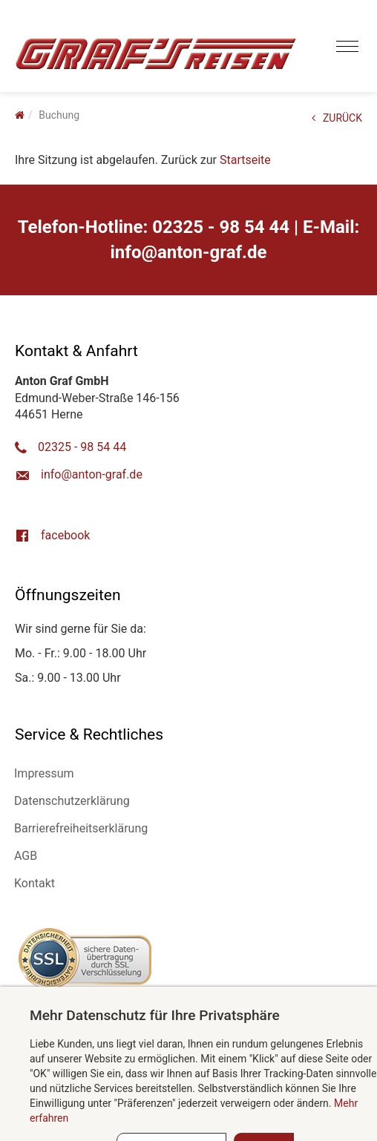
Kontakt (34, 883)
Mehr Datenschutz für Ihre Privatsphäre (155, 1015)
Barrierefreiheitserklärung (81, 828)
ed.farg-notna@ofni (189, 252)
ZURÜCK (337, 118)
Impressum (44, 773)
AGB (25, 856)
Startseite (245, 160)
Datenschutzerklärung (72, 801)
